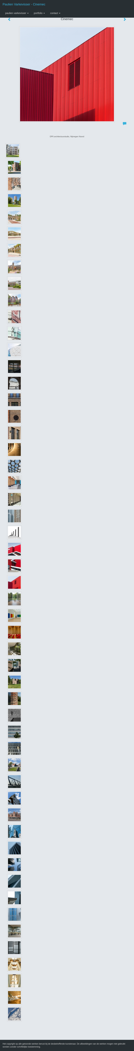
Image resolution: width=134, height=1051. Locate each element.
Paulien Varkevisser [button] (17, 13)
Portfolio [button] (39, 13)
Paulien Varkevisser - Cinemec (24, 4)
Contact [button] (55, 13)
